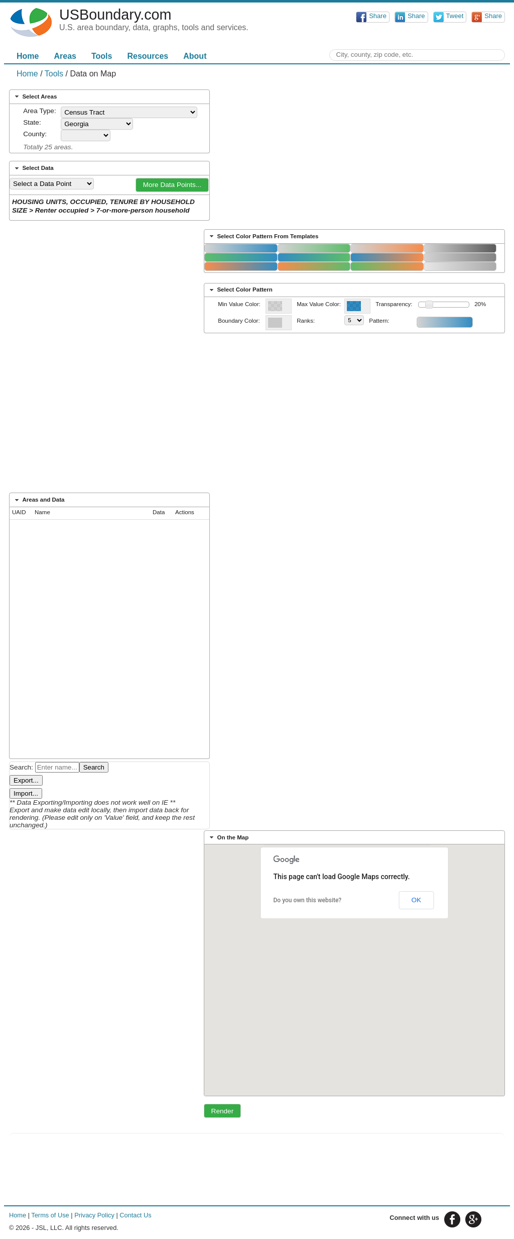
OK (416, 900)
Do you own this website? (308, 900)
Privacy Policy (94, 1215)
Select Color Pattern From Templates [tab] (263, 236)
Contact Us (135, 1215)
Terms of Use (50, 1215)
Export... (26, 780)
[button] (172, 185)
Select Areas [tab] (35, 96)
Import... (26, 793)
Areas (65, 56)
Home (28, 56)
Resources (147, 56)
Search (93, 767)
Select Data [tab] (33, 168)
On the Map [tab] (228, 837)
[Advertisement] (257, 416)
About (194, 56)
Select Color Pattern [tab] (240, 290)
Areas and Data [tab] (39, 500)
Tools (101, 56)
